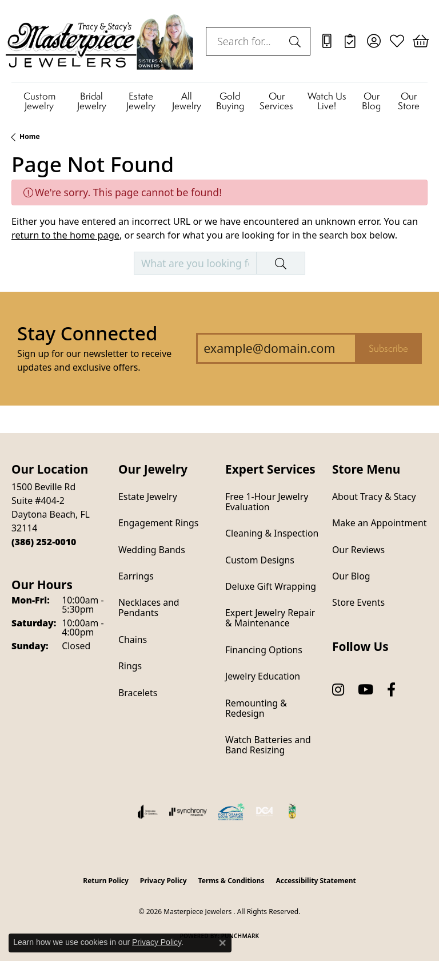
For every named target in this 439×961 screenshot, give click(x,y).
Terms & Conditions (231, 880)
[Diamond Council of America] (264, 811)
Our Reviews (358, 549)
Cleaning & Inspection (271, 533)
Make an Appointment (379, 523)
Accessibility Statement (316, 880)
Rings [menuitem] (130, 666)
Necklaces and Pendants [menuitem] (148, 607)
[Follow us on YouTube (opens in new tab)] (365, 690)
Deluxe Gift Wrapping (270, 586)
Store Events (358, 602)
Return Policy (106, 880)
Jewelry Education (262, 676)
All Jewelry (186, 101)
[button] (373, 41)
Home (29, 136)
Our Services (276, 101)
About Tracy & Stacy (374, 496)
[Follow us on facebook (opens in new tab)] (391, 690)
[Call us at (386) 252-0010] (43, 541)
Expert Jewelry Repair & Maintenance (270, 617)
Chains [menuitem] (132, 639)
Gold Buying (230, 101)
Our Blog (371, 101)
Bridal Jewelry (91, 101)
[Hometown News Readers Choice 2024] (292, 811)
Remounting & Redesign (256, 708)
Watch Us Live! (327, 101)
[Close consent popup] (222, 942)
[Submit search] (297, 41)
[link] (327, 41)
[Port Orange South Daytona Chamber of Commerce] (231, 811)
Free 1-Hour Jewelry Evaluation (266, 501)
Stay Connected (87, 333)
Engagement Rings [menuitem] (158, 523)
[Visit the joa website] (148, 811)
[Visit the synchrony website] (188, 811)
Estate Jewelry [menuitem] (147, 496)
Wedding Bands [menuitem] (151, 549)
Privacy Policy (163, 880)
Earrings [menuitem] (136, 576)
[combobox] (245, 41)
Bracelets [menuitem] (137, 692)
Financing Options (263, 650)
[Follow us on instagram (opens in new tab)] (338, 690)
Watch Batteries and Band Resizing (268, 744)
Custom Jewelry (39, 101)
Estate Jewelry (140, 101)
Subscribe (388, 348)
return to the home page (65, 235)
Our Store (409, 101)
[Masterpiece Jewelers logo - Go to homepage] (100, 41)
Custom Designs (259, 560)
